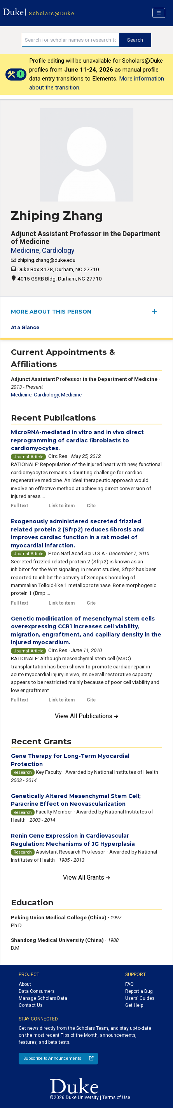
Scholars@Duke (51, 13)
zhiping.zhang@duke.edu (46, 260)
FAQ (129, 984)
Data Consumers (36, 991)
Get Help (134, 1005)
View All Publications (86, 716)
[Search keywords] (70, 40)
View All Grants (86, 877)
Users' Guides (139, 998)
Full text (19, 505)
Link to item (62, 505)
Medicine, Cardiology (42, 250)
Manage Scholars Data (43, 998)
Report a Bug (139, 991)
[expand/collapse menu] (157, 311)
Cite (91, 505)
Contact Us (30, 1005)
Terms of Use (116, 1097)
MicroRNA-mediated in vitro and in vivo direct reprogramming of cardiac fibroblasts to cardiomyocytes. (77, 440)
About (25, 984)
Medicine (71, 394)
